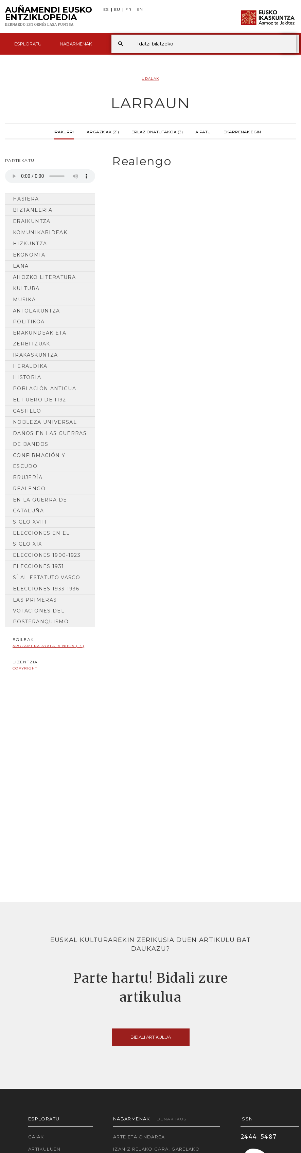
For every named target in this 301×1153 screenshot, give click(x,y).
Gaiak (36, 1136)
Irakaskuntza (35, 355)
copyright (25, 668)
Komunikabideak (40, 232)
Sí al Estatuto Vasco (46, 577)
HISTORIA (27, 377)
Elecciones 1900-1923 (47, 555)
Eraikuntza (32, 221)
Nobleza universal (45, 422)
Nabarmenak (76, 43)
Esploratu (27, 43)
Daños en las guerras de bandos (50, 438)
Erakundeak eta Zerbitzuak (39, 338)
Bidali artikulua (150, 1037)
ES (106, 10)
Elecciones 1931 (38, 566)
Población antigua (44, 388)
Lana (21, 266)
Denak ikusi (172, 1118)
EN (140, 10)
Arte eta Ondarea (139, 1136)
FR (128, 10)
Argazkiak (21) (103, 131)
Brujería (27, 477)
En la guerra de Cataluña (40, 505)
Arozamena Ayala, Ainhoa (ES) (48, 646)
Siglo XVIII (30, 522)
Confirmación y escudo (39, 460)
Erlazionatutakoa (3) (157, 131)
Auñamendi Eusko (48, 17)
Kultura (26, 288)
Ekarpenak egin (242, 131)
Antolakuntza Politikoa (36, 316)
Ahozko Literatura (44, 277)
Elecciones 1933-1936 (46, 589)
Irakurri (64, 131)
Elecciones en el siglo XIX (41, 538)
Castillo (27, 411)
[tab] (200, 161)
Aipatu (203, 131)
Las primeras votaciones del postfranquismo (41, 611)
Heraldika (30, 366)
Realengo (29, 489)
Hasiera (26, 199)
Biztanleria (32, 210)
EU (117, 10)
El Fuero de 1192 (39, 400)
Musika (24, 300)
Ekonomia (29, 255)
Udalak (150, 78)
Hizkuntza (30, 244)
